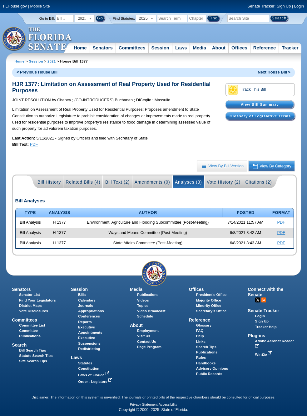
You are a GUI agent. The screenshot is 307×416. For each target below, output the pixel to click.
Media (199, 47)
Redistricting (89, 349)
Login (299, 6)
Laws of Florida (94, 375)
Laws (181, 47)
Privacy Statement (144, 404)
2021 (51, 61)
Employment (148, 330)
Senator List (29, 295)
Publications (147, 295)
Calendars (87, 300)
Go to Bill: (47, 18)
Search (19, 345)
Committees (132, 47)
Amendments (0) (152, 182)
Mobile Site (40, 6)
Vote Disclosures (33, 311)
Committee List (32, 325)
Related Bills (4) (83, 182)
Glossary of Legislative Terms (260, 116)
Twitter (257, 299)
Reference (264, 47)
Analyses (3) (188, 182)
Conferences (89, 316)
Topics (142, 305)
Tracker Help (266, 327)
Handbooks (206, 363)
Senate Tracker (263, 310)
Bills (82, 295)
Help (200, 336)
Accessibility (168, 404)
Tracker (290, 47)
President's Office (211, 295)
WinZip (264, 354)
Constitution (88, 368)
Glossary (203, 325)
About (218, 47)
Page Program (149, 347)
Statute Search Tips (35, 356)
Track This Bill (247, 90)
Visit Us (143, 336)
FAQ (200, 330)
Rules (201, 357)
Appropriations (91, 311)
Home (80, 47)
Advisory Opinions (212, 368)
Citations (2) (258, 182)
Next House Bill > (274, 72)
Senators (103, 47)
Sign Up (284, 6)
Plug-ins (256, 335)
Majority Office (208, 300)
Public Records (209, 374)
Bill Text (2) (117, 182)
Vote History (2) (223, 182)
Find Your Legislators (37, 300)
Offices (239, 47)
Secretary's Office (211, 311)
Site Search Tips (33, 361)
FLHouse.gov (15, 6)
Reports (85, 322)
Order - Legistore (95, 381)
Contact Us (146, 341)
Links (200, 341)
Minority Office (208, 305)
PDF (34, 144)
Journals (85, 305)
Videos (143, 300)
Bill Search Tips (32, 350)
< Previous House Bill (37, 72)
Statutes (85, 363)
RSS (263, 299)
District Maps (30, 305)
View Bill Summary (260, 104)
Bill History (49, 182)
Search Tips (206, 347)
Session (160, 47)
